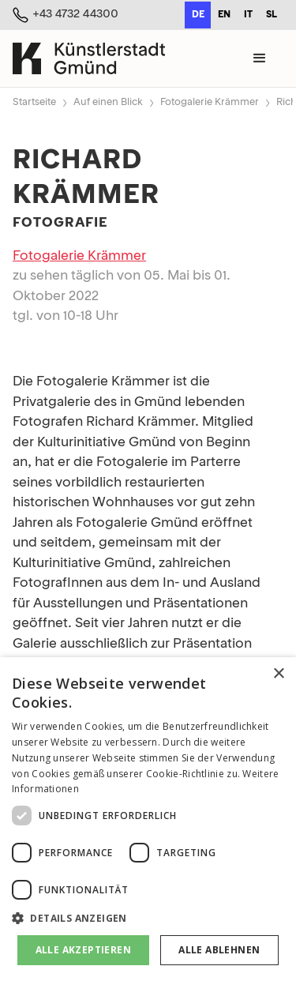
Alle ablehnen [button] (219, 950)
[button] (259, 58)
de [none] (198, 15)
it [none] (248, 15)
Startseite (34, 102)
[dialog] (148, 819)
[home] (89, 58)
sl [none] (271, 15)
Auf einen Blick (108, 102)
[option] (224, 15)
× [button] (278, 674)
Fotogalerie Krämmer (209, 102)
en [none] (224, 15)
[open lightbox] (148, 350)
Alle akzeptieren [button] (83, 950)
